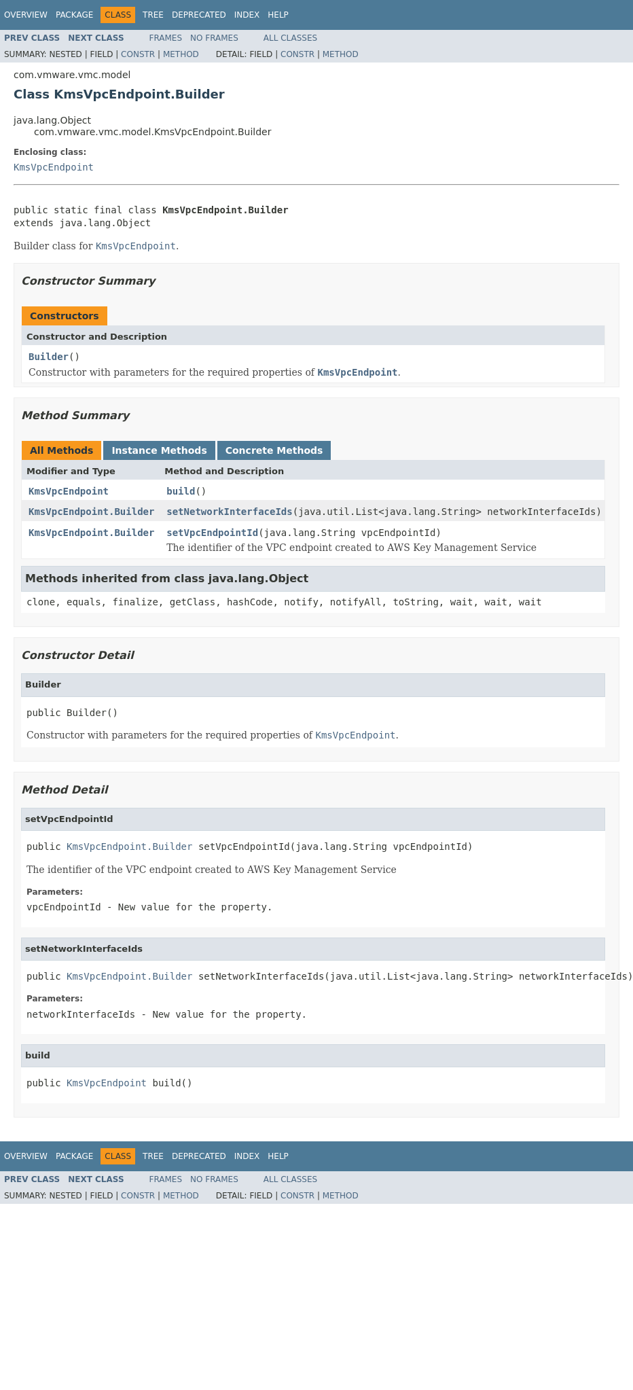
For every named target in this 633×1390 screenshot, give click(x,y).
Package (74, 15)
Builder (49, 356)
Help (278, 15)
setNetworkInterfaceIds (229, 511)
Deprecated (199, 15)
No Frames (214, 38)
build (180, 491)
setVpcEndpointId (212, 532)
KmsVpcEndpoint (54, 167)
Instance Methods (158, 450)
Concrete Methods (274, 450)
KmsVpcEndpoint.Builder (91, 511)
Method (181, 54)
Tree (153, 15)
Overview (26, 15)
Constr (138, 54)
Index (247, 15)
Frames (166, 38)
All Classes (290, 38)
